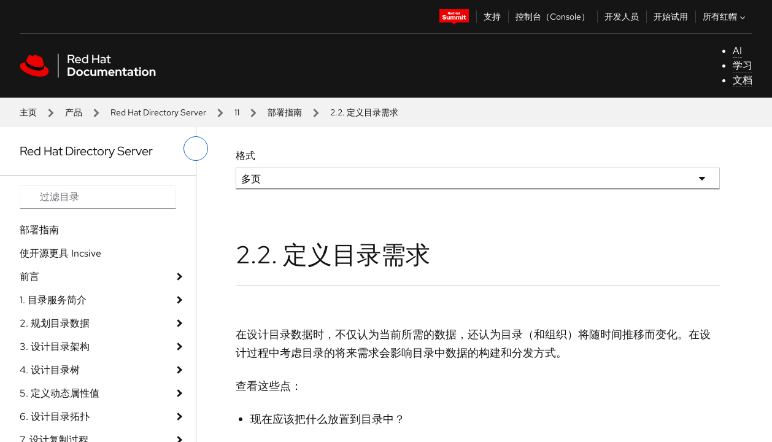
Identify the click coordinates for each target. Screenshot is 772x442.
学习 (742, 65)
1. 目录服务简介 (53, 299)
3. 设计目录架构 (55, 346)
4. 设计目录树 (50, 369)
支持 (492, 16)
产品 (73, 112)
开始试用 (671, 16)
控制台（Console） (552, 16)
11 (236, 112)
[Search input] (98, 197)
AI (737, 50)
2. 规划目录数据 (55, 323)
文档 (742, 80)
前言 (29, 276)
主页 (28, 112)
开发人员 (621, 16)
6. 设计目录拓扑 (55, 416)
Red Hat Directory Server (158, 112)
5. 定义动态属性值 (59, 393)
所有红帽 (725, 16)
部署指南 (285, 112)
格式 (245, 155)
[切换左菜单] (195, 148)
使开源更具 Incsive (60, 253)
